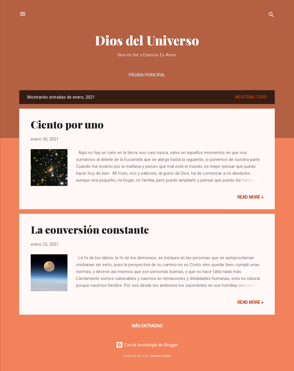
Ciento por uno (67, 124)
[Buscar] (271, 15)
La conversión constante (90, 229)
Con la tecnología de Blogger (147, 344)
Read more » (250, 197)
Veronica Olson (160, 356)
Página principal (147, 75)
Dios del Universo (147, 40)
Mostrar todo (251, 97)
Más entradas (147, 326)
